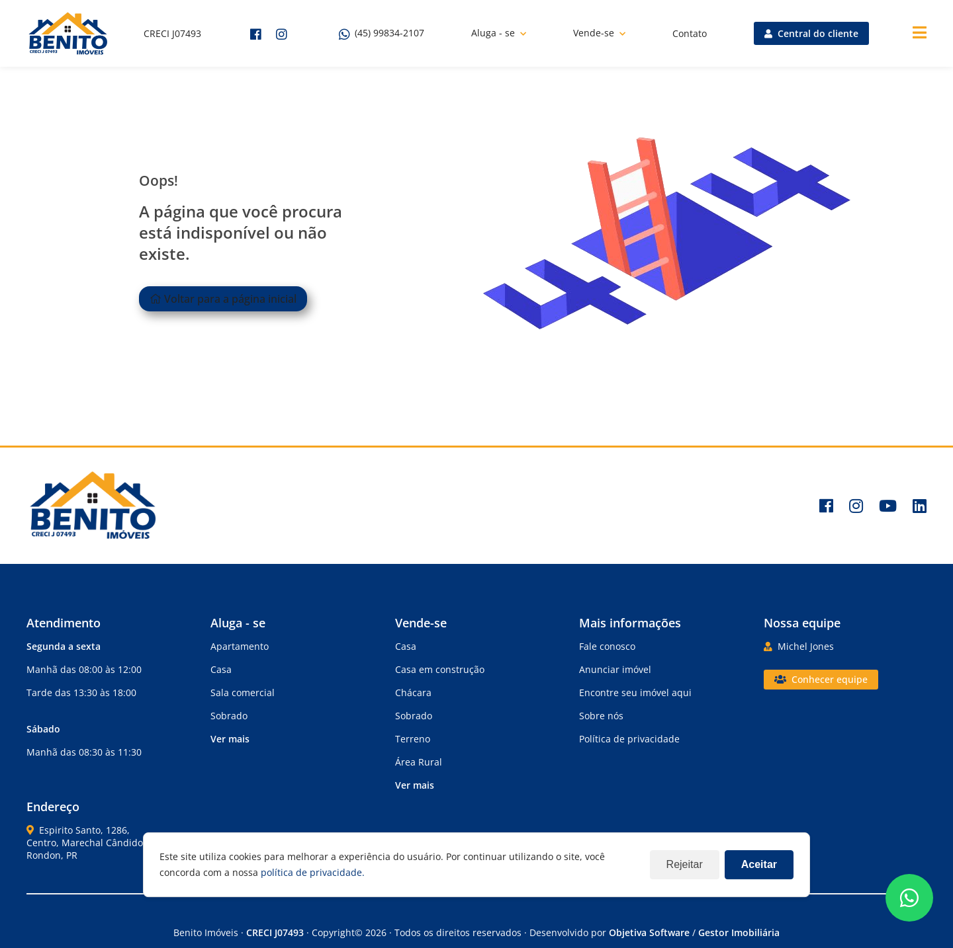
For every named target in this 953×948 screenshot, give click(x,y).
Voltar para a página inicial (223, 299)
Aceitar (759, 864)
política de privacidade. (313, 872)
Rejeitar (684, 864)
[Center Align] (920, 33)
